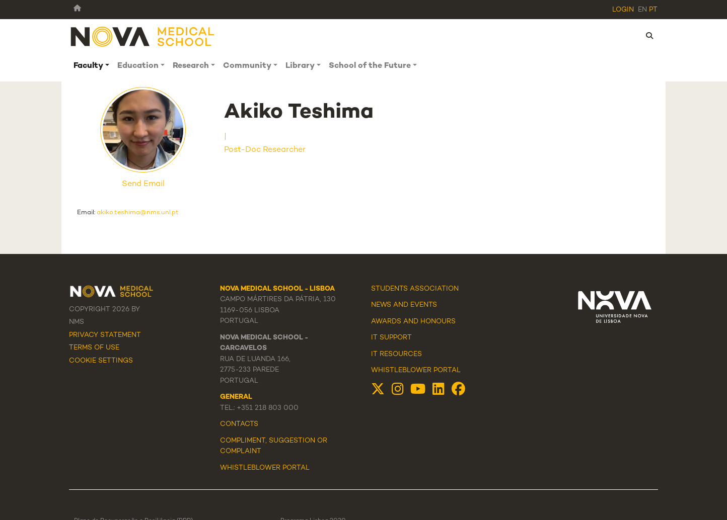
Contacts (239, 424)
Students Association (415, 289)
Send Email (143, 184)
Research (191, 66)
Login (623, 10)
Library (300, 66)
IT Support (391, 337)
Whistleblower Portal (416, 370)
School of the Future (370, 66)
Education (138, 66)
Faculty (88, 66)
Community (247, 66)
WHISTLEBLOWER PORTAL (265, 468)
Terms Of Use (94, 348)
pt (653, 10)
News (381, 305)
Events (423, 305)
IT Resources (396, 354)
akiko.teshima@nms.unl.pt (138, 212)
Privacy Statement (105, 335)
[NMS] (142, 36)
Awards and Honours (413, 321)
